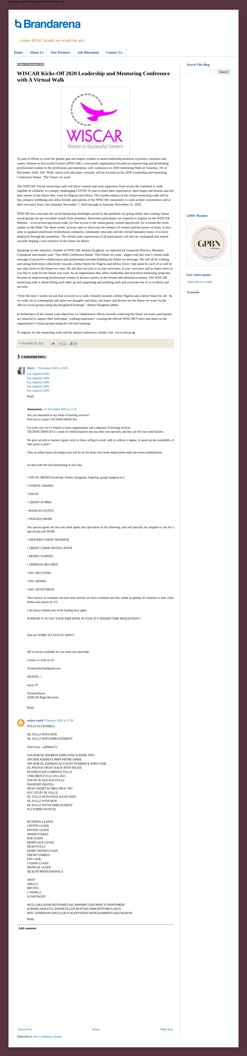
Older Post (166, 1029)
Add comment (27, 928)
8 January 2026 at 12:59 (59, 720)
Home (18, 52)
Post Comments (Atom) (47, 1036)
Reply (30, 396)
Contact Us (114, 52)
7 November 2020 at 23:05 (52, 368)
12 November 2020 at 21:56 (60, 409)
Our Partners (60, 52)
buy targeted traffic (38, 373)
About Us (37, 52)
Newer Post (25, 1029)
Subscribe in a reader (199, 281)
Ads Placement (88, 52)
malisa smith (35, 720)
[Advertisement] (208, 144)
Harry (31, 368)
